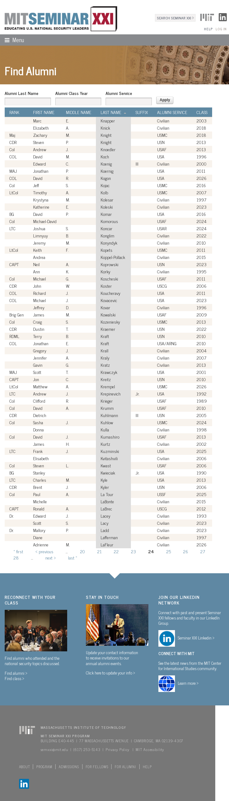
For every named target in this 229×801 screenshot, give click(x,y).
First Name (43, 112)
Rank (14, 112)
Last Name (113, 112)
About (24, 766)
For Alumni (125, 766)
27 (202, 551)
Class (202, 112)
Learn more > (188, 682)
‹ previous (44, 551)
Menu (12, 39)
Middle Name (78, 112)
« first (18, 551)
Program (44, 766)
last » (72, 557)
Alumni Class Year (71, 93)
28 (16, 557)
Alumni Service (119, 93)
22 (116, 551)
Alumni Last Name (21, 93)
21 (99, 551)
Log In (221, 29)
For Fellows (97, 766)
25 (168, 551)
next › (50, 557)
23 (133, 551)
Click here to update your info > (110, 672)
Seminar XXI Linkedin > (196, 637)
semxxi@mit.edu (54, 749)
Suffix (142, 112)
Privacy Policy (117, 749)
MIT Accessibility (150, 749)
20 (82, 551)
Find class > (14, 678)
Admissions (69, 766)
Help (208, 29)
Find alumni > (16, 672)
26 (185, 551)
